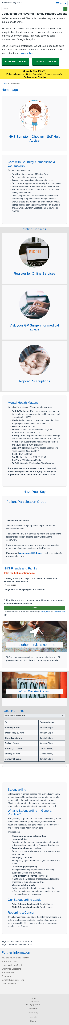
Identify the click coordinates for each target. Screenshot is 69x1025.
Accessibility (33, 1009)
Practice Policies (9, 961)
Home (4, 83)
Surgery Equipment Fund (13, 980)
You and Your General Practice (16, 958)
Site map (33, 1021)
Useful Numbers (9, 984)
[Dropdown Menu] (61, 3)
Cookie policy (33, 1013)
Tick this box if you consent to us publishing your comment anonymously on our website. (34, 601)
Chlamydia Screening (11, 969)
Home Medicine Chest (12, 965)
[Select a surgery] (34, 716)
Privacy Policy (45, 611)
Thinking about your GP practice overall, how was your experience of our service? (30, 580)
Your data (33, 1017)
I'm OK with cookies (15, 61)
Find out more (30, 77)
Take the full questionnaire (19, 573)
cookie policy (26, 53)
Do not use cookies (46, 61)
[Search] (33, 9)
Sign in (33, 998)
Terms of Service (59, 611)
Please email (12, 553)
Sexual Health (8, 972)
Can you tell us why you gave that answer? (24, 590)
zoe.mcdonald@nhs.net (30, 553)
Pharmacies (7, 976)
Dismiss (42, 77)
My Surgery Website (33, 1004)
